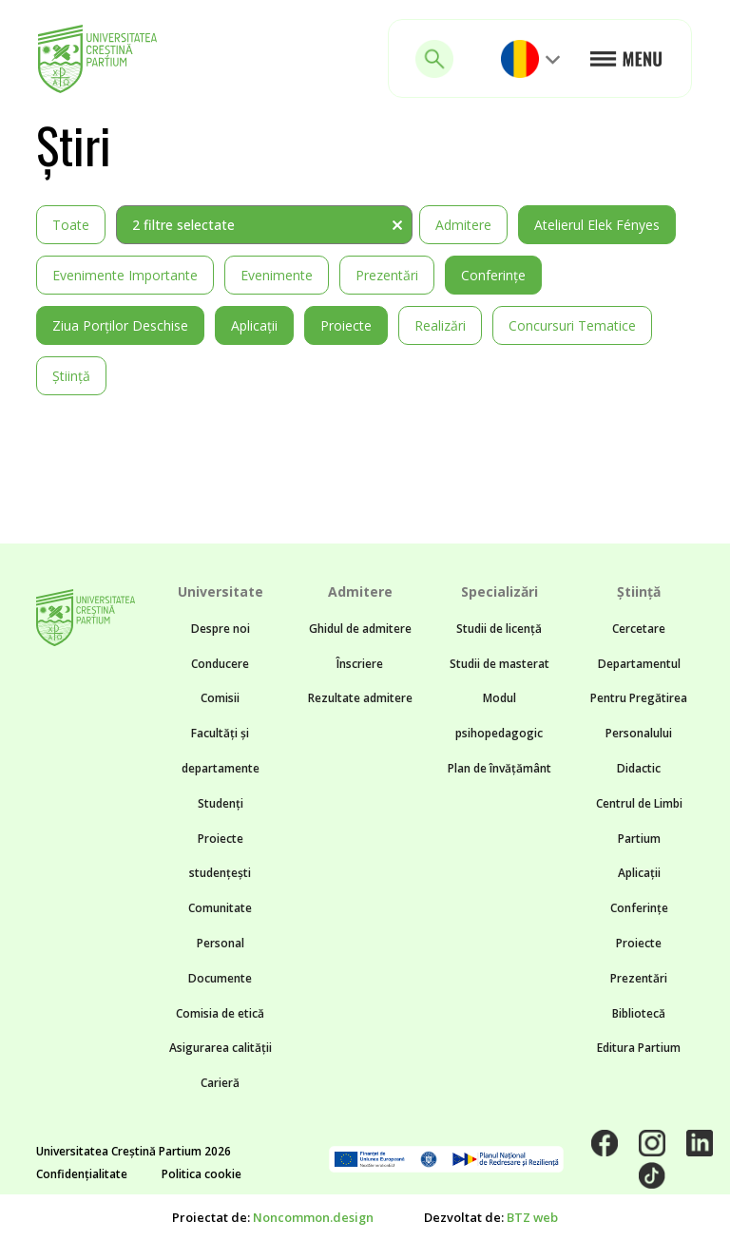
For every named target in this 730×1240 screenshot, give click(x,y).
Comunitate (220, 908)
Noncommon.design (313, 1217)
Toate (70, 225)
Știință (71, 376)
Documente (220, 978)
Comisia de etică (220, 1013)
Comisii (220, 698)
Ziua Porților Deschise (120, 325)
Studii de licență (499, 628)
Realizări (440, 325)
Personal (220, 943)
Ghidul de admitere (360, 628)
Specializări (499, 591)
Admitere (463, 225)
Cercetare (638, 628)
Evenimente (276, 275)
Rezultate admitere (360, 698)
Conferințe (493, 275)
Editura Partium (639, 1048)
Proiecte (346, 325)
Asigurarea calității (220, 1048)
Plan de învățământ (499, 768)
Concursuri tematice (572, 325)
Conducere (220, 664)
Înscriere (359, 664)
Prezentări (386, 275)
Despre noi (220, 628)
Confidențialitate (81, 1174)
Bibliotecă (638, 1013)
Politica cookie (201, 1174)
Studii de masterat (499, 664)
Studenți (220, 803)
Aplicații (254, 325)
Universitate (220, 591)
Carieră (220, 1083)
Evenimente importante (125, 275)
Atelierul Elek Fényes (597, 225)
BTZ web (532, 1217)
